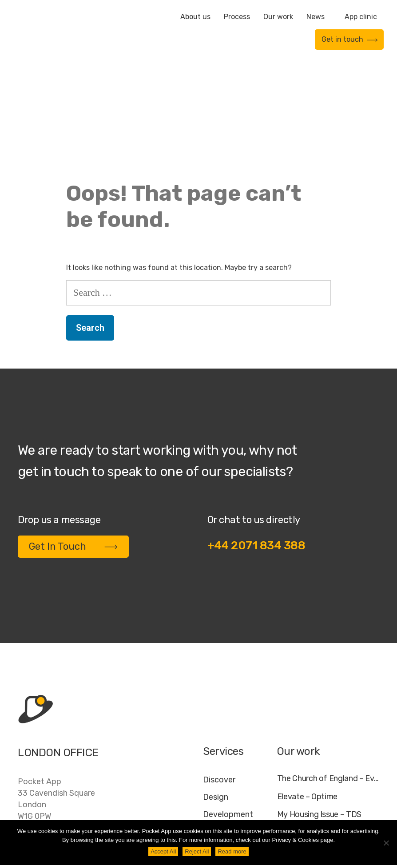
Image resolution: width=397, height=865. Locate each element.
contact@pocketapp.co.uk (67, 762)
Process (237, 16)
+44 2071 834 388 (256, 455)
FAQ (291, 812)
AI (371, 812)
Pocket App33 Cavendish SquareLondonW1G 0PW (56, 708)
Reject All (197, 851)
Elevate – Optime (307, 706)
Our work (278, 16)
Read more (232, 851)
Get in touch (350, 39)
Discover (219, 689)
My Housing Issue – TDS (319, 724)
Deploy (216, 741)
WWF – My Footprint (312, 760)
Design (215, 706)
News (315, 16)
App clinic (361, 16)
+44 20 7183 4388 (53, 744)
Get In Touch (73, 456)
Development (228, 724)
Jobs (265, 812)
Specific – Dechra (308, 742)
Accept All (163, 851)
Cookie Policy (333, 812)
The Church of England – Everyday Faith (328, 688)
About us (195, 16)
